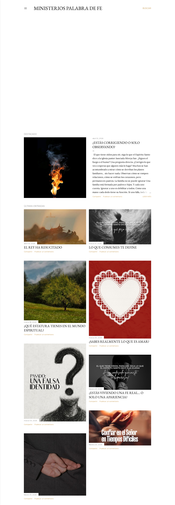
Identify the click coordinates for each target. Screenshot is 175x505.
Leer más (147, 196)
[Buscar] (147, 8)
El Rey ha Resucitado (43, 247)
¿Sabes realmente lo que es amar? (119, 341)
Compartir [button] (96, 196)
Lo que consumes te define (113, 247)
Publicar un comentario (112, 196)
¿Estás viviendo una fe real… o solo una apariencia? (116, 395)
